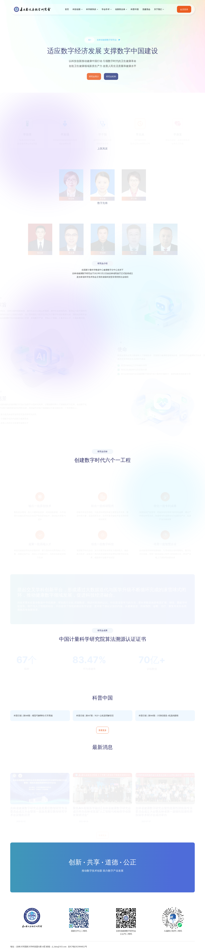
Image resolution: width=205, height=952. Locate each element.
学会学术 (106, 9)
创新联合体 (120, 9)
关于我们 (158, 9)
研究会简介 (94, 82)
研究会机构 (111, 82)
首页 (67, 9)
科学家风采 (91, 9)
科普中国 (135, 9)
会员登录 (184, 9)
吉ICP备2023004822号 (77, 947)
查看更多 (102, 730)
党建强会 (146, 9)
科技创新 (77, 9)
